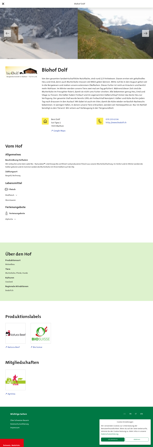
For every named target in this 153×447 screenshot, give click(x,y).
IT (136, 414)
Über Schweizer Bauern (19, 420)
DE (124, 414)
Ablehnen (137, 439)
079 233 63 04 (112, 119)
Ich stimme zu (113, 439)
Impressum (15, 427)
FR (130, 414)
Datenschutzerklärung (19, 424)
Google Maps (59, 130)
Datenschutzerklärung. (110, 434)
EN (141, 414)
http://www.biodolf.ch (116, 122)
